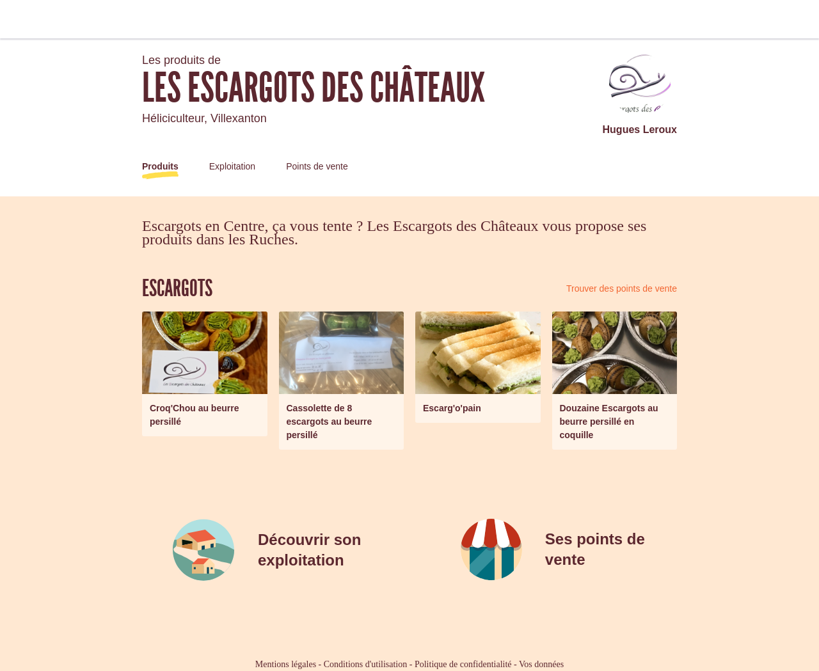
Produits (160, 166)
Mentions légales (285, 664)
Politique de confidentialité (463, 664)
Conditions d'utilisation (365, 664)
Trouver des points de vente (621, 288)
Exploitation (232, 166)
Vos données (541, 664)
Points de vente (317, 166)
